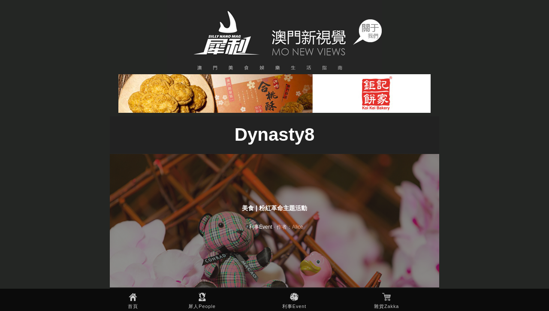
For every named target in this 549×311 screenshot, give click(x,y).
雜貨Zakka (386, 306)
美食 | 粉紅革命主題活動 (274, 208)
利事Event (294, 306)
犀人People (202, 306)
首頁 (133, 306)
